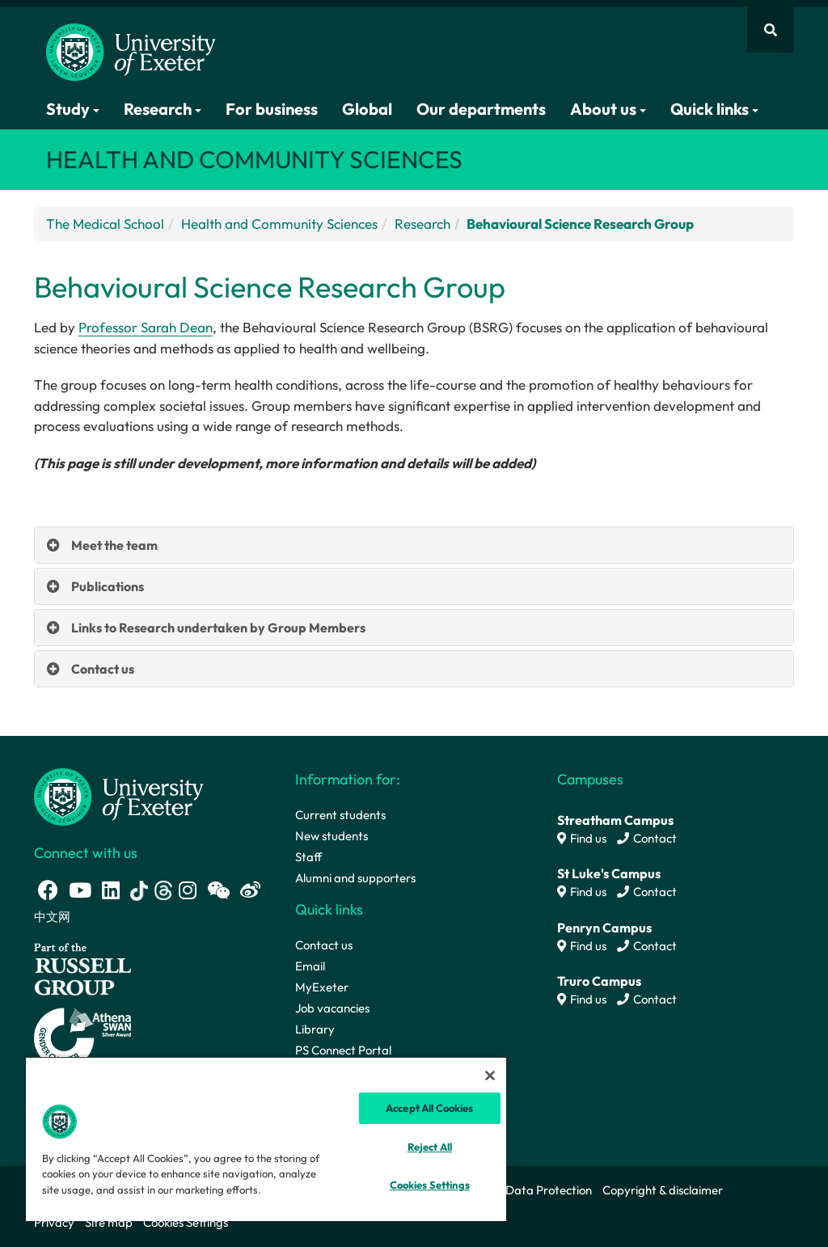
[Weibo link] (250, 890)
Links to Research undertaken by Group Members (218, 627)
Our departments (481, 109)
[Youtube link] (80, 890)
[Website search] (770, 30)
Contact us (102, 669)
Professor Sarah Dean (145, 327)
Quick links (714, 109)
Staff (308, 856)
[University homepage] (119, 795)
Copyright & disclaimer (662, 1190)
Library (315, 1029)
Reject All (430, 1146)
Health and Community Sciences (279, 223)
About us (608, 109)
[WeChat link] (218, 890)
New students (331, 835)
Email (310, 966)
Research (162, 109)
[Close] (490, 1075)
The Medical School (105, 223)
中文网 (52, 916)
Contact (647, 838)
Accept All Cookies (429, 1107)
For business (272, 109)
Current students (340, 814)
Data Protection (548, 1190)
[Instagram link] (187, 890)
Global (367, 109)
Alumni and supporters (355, 878)
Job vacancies (332, 1008)
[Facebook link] (48, 890)
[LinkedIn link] (111, 890)
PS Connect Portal (343, 1050)
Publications (107, 586)
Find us (581, 838)
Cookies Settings (185, 1222)
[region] (266, 1138)
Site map (109, 1222)
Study (72, 109)
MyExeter (322, 987)
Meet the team (114, 545)
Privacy (54, 1222)
